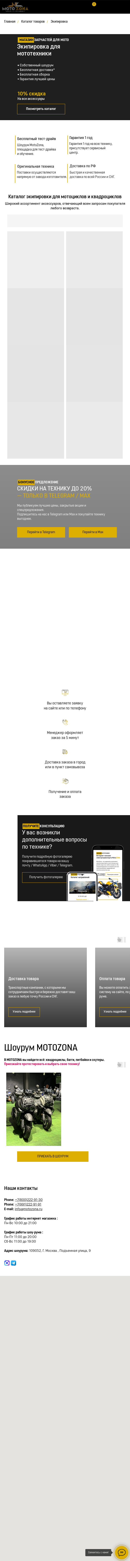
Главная (9, 21)
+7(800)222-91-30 (29, 1200)
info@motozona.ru (28, 1209)
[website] (7, 1263)
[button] (46, 877)
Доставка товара (23, 979)
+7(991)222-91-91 (28, 1204)
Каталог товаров (33, 21)
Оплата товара (112, 979)
